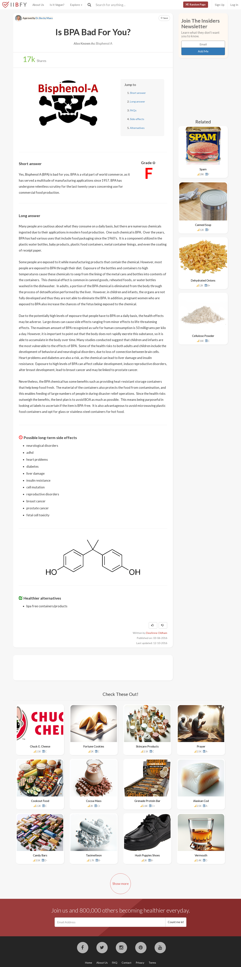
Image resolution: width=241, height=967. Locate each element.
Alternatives (137, 127)
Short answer (138, 92)
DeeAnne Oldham (156, 632)
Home (88, 962)
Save (164, 18)
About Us (38, 4)
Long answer (137, 101)
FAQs (133, 110)
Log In (234, 4)
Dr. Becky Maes (44, 18)
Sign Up (219, 4)
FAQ (114, 962)
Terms (152, 962)
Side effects (137, 119)
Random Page (196, 4)
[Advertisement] (87, 667)
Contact (126, 962)
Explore (76, 4)
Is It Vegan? (57, 4)
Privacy (140, 962)
